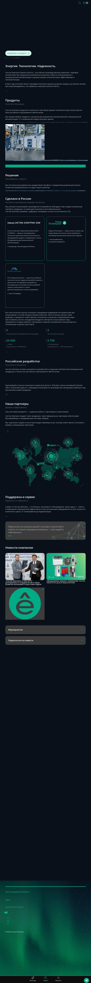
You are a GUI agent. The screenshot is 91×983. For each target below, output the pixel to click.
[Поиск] (72, 5)
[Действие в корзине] (77, 5)
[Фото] (13, 515)
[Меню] (84, 5)
